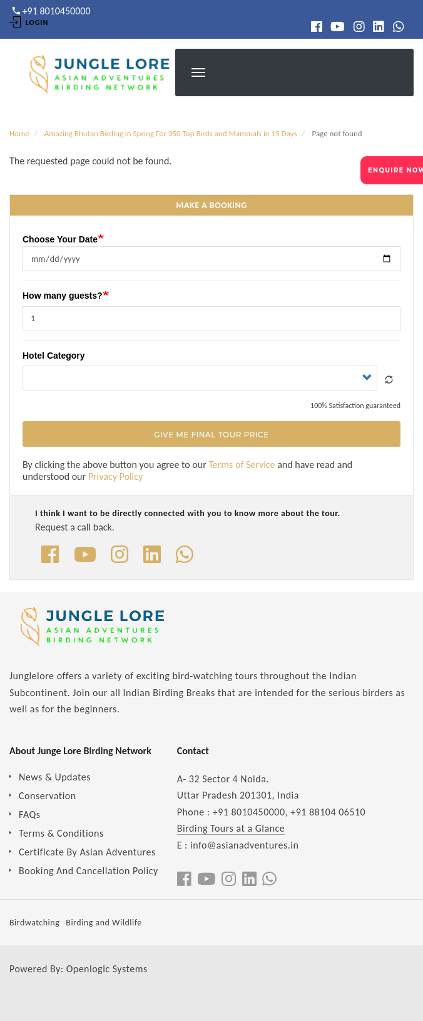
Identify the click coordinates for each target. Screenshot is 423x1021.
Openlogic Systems (107, 969)
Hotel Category (54, 356)
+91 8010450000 (249, 812)
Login (28, 22)
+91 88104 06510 (327, 812)
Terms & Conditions (61, 833)
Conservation (47, 796)
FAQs (30, 814)
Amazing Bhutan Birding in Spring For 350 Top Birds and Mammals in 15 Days (170, 133)
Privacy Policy (115, 476)
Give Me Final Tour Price (211, 434)
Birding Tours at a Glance (231, 828)
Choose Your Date (60, 239)
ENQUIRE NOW (395, 170)
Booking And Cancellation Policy (88, 871)
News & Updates (55, 777)
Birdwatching (34, 922)
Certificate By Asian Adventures (87, 852)
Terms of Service (241, 465)
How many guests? (63, 296)
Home (19, 133)
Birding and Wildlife (103, 922)
